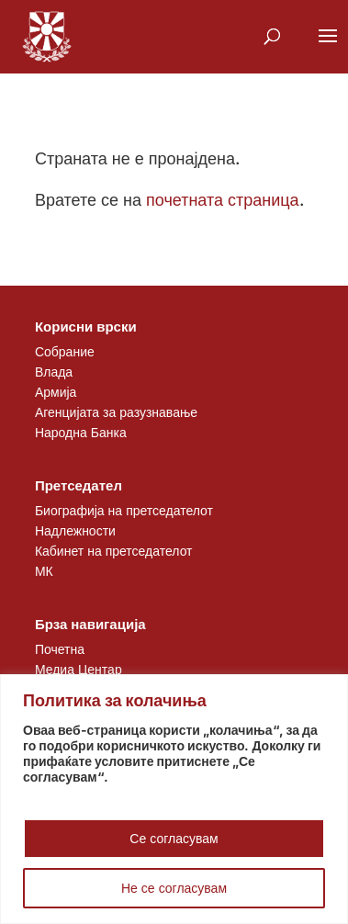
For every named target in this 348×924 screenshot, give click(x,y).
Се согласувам (173, 838)
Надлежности (75, 530)
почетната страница (222, 199)
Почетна (59, 649)
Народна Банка (81, 432)
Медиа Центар (78, 669)
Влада (54, 371)
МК (44, 571)
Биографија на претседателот (124, 510)
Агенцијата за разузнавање (116, 412)
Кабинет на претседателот (114, 550)
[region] (174, 799)
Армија (55, 392)
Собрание (65, 351)
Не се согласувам (174, 888)
